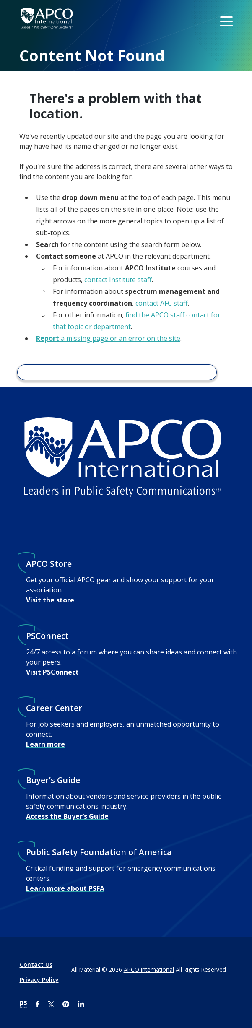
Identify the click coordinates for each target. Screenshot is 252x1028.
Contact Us (36, 964)
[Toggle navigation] (227, 20)
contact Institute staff (118, 279)
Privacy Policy (39, 980)
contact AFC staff (161, 303)
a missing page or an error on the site (108, 338)
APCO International (149, 969)
